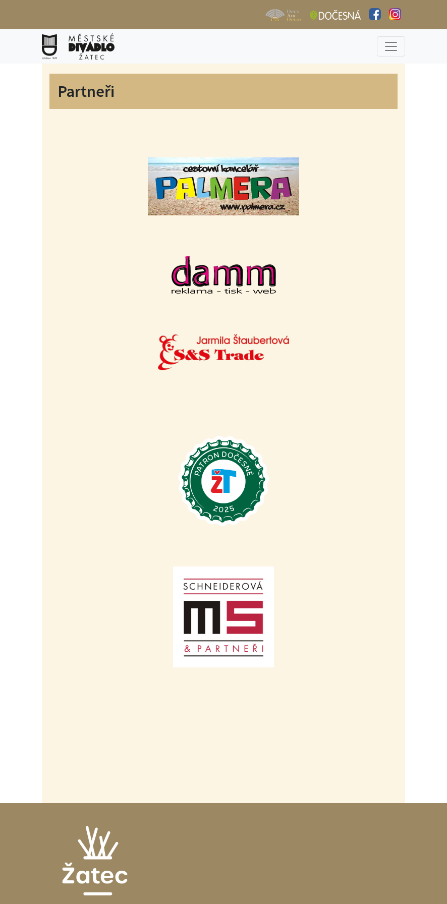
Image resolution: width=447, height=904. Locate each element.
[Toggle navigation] (391, 46)
